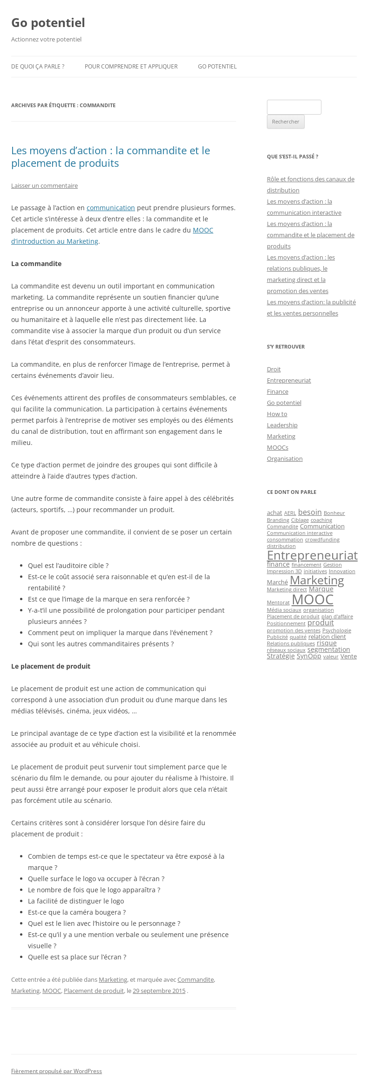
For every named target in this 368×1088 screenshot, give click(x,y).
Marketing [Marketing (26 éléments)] (317, 580)
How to (277, 414)
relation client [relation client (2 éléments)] (327, 636)
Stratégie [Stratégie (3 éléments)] (281, 655)
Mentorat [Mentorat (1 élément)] (278, 602)
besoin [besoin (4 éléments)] (310, 512)
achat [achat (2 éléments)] (274, 512)
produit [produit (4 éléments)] (320, 622)
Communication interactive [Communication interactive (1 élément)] (300, 533)
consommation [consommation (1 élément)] (285, 539)
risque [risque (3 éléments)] (327, 642)
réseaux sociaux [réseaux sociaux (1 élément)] (286, 650)
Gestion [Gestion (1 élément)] (332, 564)
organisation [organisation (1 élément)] (318, 610)
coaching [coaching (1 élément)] (321, 520)
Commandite (195, 979)
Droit (274, 369)
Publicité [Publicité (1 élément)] (277, 637)
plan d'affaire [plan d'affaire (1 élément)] (337, 616)
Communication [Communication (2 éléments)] (322, 526)
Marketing (113, 979)
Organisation (285, 458)
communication (111, 207)
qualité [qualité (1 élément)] (298, 637)
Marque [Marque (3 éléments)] (321, 588)
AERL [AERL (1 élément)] (290, 513)
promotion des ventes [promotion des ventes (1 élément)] (293, 630)
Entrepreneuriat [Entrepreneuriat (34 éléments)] (312, 555)
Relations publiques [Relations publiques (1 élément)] (291, 643)
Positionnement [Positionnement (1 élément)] (286, 623)
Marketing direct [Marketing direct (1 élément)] (287, 589)
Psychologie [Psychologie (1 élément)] (336, 630)
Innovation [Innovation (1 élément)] (342, 571)
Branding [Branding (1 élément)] (278, 520)
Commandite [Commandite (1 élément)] (282, 526)
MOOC (51, 990)
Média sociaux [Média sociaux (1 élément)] (284, 610)
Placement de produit (94, 990)
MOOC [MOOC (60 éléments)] (313, 599)
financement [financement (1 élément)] (306, 564)
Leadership (282, 425)
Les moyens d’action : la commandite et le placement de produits (110, 156)
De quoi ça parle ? (37, 66)
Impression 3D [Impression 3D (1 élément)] (284, 571)
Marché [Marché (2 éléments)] (277, 582)
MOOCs (277, 447)
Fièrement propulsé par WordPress (56, 1071)
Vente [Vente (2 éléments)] (349, 656)
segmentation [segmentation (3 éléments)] (328, 649)
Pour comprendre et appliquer (131, 66)
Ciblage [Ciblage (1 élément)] (300, 520)
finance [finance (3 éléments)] (278, 564)
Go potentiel (48, 22)
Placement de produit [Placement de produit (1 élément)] (293, 616)
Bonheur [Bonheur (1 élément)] (334, 513)
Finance (277, 391)
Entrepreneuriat (289, 380)
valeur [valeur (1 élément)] (331, 656)
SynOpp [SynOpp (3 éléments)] (309, 655)
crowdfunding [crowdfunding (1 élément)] (322, 539)
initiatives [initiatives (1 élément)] (315, 571)
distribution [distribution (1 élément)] (281, 546)
